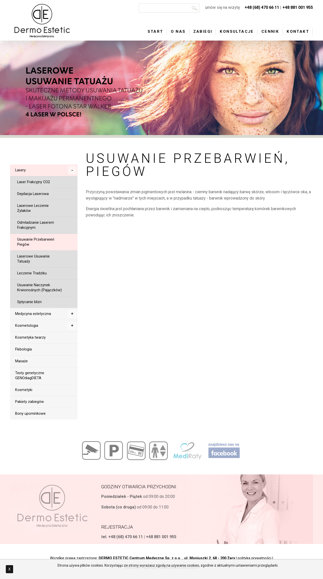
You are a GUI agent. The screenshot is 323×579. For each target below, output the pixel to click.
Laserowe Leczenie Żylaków (33, 208)
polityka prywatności (254, 558)
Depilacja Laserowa (33, 194)
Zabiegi (202, 31)
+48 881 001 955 (297, 7)
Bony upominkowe (30, 413)
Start (155, 31)
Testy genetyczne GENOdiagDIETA (29, 375)
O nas (178, 31)
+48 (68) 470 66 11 (262, 7)
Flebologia (23, 349)
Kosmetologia (45, 325)
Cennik (270, 31)
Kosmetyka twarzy (30, 337)
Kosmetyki (23, 390)
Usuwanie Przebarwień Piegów (35, 242)
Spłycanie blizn (29, 302)
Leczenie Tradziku (32, 273)
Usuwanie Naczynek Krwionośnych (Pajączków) (39, 287)
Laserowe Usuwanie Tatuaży (33, 259)
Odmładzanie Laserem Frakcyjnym (35, 225)
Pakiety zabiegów (29, 402)
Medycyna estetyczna (45, 314)
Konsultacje (237, 31)
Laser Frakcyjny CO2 (33, 182)
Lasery (45, 170)
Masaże (21, 361)
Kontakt (298, 31)
